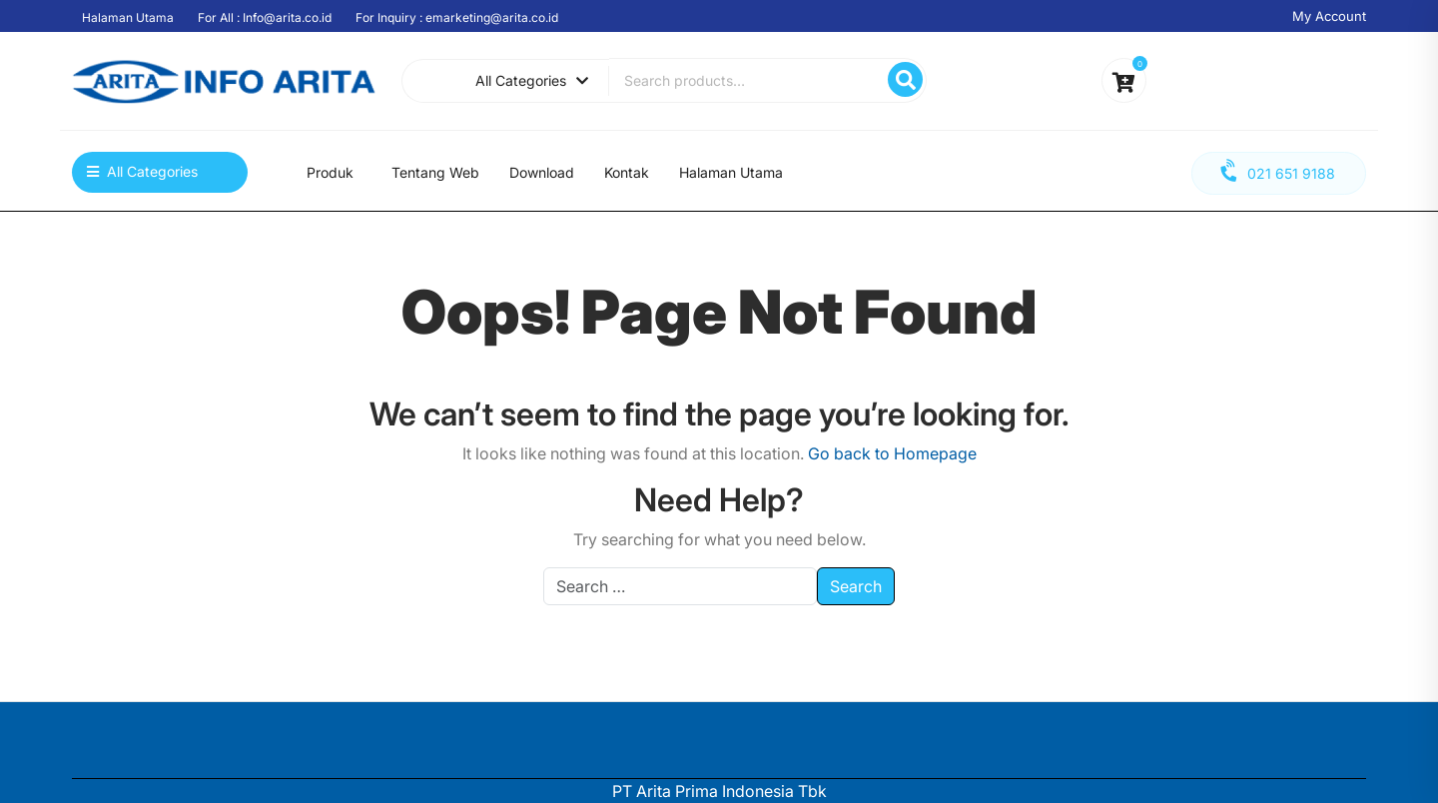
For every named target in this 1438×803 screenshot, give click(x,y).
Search (905, 79)
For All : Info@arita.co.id (265, 17)
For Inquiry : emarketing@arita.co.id (457, 17)
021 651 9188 (1276, 171)
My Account (1329, 16)
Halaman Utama (128, 17)
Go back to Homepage (892, 453)
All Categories (531, 80)
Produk (330, 172)
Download (541, 172)
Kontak (626, 172)
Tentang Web (435, 172)
